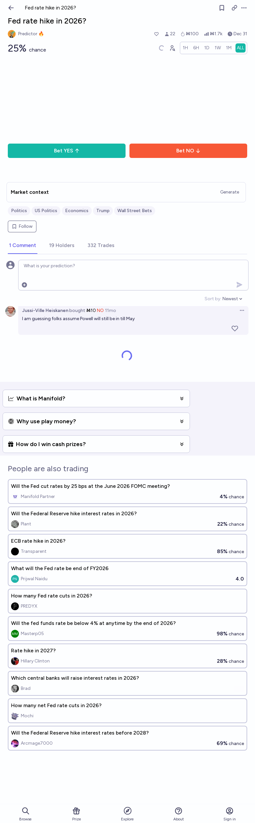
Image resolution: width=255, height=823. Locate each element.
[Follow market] (221, 8)
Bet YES (67, 151)
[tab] (22, 246)
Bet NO (188, 151)
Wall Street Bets (134, 210)
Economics (76, 210)
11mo (110, 310)
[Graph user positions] (172, 48)
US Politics (46, 210)
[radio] (185, 48)
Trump (103, 210)
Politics (19, 210)
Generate (229, 192)
